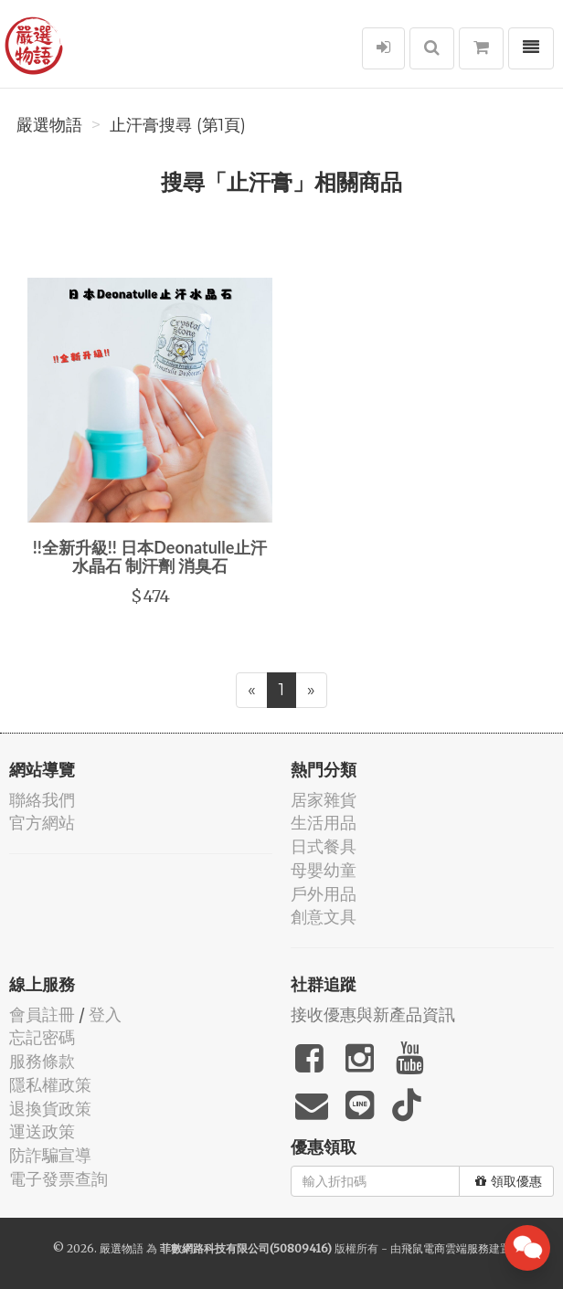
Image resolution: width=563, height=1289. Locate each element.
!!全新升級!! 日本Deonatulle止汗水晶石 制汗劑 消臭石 (150, 556)
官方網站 (42, 822)
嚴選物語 (49, 125)
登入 (105, 1014)
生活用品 (323, 822)
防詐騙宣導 (50, 1155)
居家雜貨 (323, 799)
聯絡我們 (42, 799)
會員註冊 (42, 1014)
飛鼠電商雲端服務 (445, 1248)
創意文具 (323, 916)
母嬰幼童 (323, 870)
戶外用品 (323, 893)
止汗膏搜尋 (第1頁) (178, 125)
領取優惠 (508, 1181)
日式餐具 (323, 846)
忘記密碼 (42, 1037)
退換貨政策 (50, 1108)
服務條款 (42, 1061)
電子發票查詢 (58, 1178)
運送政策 (42, 1131)
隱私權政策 (50, 1084)
